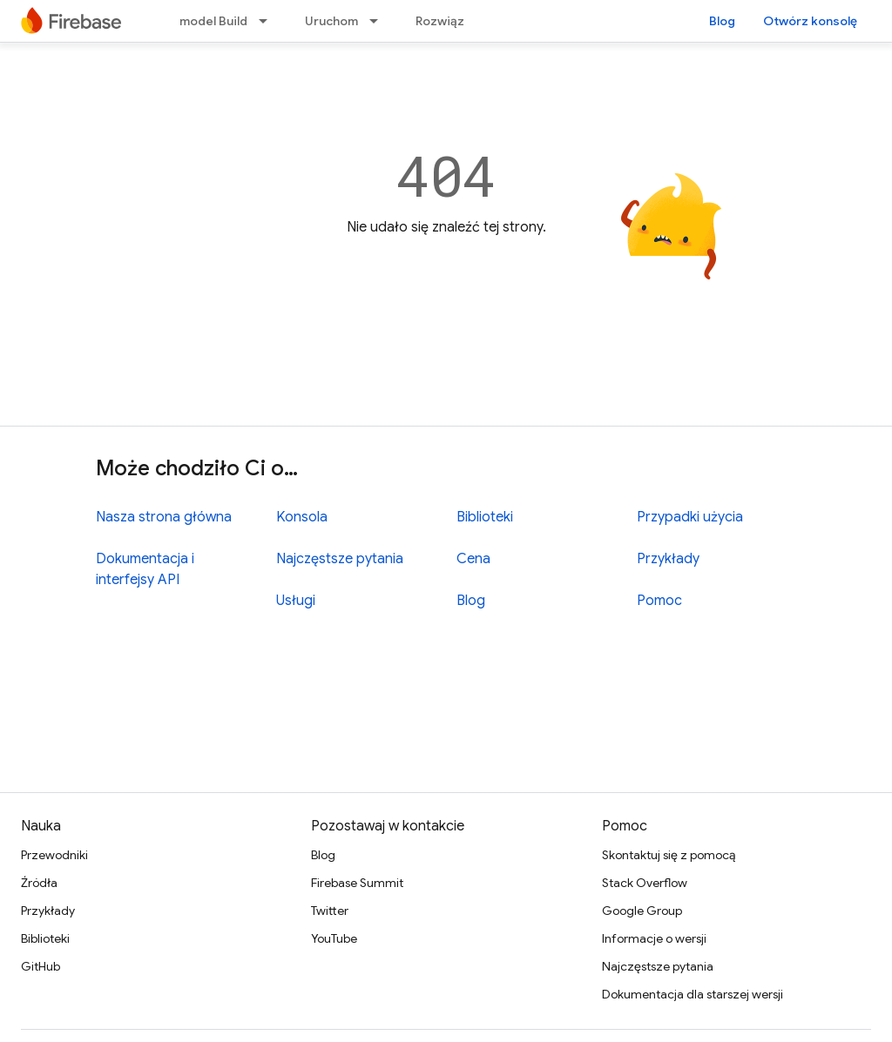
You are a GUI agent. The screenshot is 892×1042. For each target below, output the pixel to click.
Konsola (302, 517)
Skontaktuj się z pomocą (668, 855)
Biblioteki (484, 517)
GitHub (40, 966)
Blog (722, 21)
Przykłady (668, 559)
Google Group (642, 910)
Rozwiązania (452, 21)
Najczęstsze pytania (339, 559)
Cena (473, 559)
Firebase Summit (357, 883)
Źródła (39, 883)
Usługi (295, 600)
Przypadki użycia (690, 517)
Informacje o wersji (654, 938)
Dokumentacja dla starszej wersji (692, 994)
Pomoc (659, 600)
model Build (213, 21)
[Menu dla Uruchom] (379, 21)
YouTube (334, 938)
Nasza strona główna (164, 517)
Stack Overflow (644, 883)
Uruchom (331, 21)
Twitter (329, 910)
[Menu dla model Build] (268, 21)
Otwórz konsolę (810, 21)
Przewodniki (54, 855)
